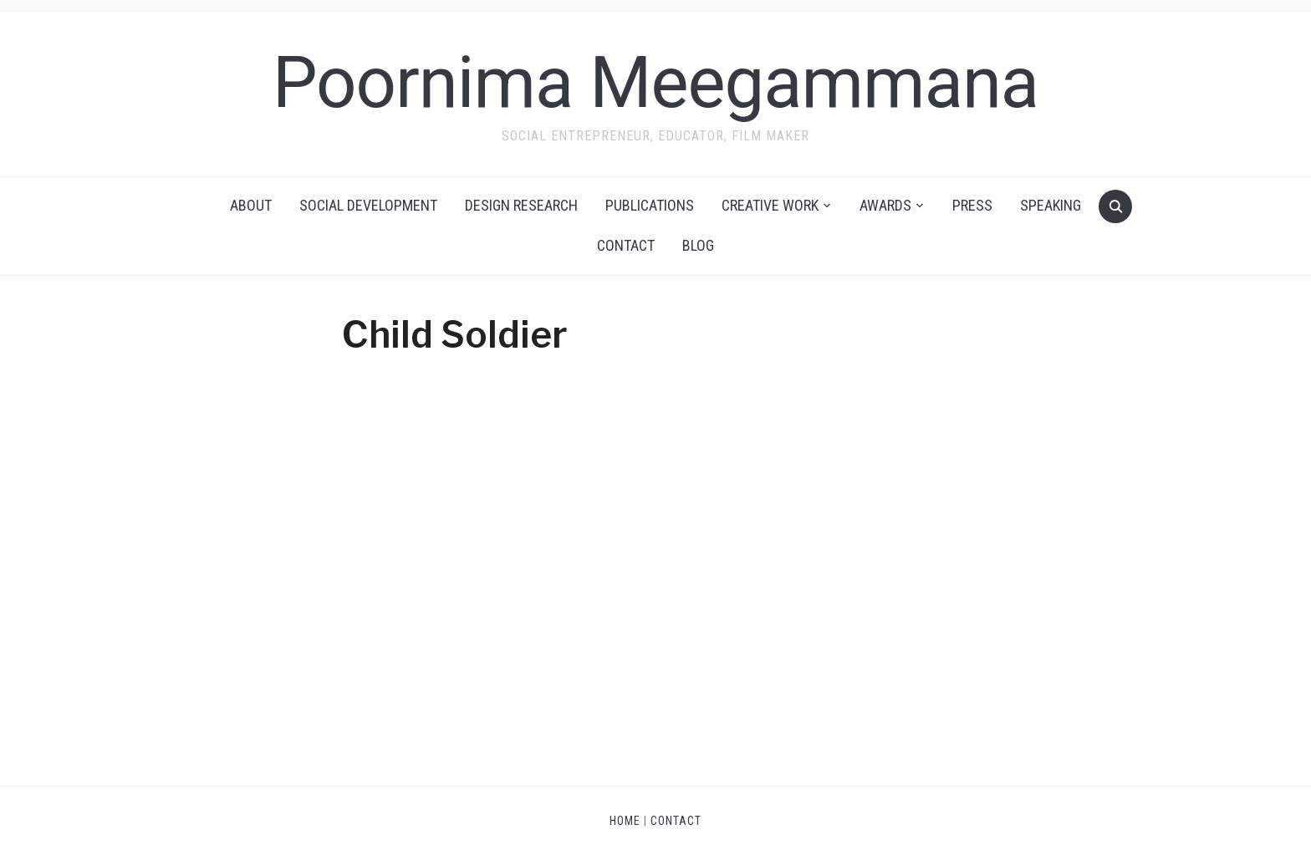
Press (972, 205)
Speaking (1050, 205)
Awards (885, 205)
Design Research (521, 205)
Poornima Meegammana (655, 83)
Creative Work (770, 205)
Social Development (368, 205)
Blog (698, 245)
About (251, 205)
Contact (626, 245)
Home (625, 820)
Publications (649, 205)
